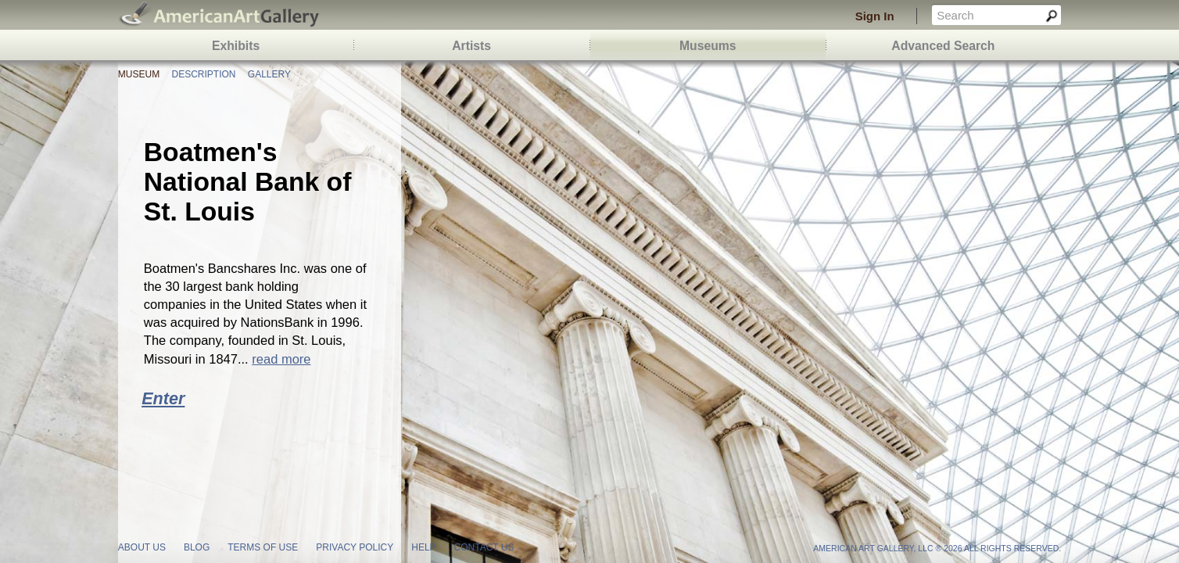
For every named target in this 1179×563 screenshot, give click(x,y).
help (423, 547)
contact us (484, 547)
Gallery (269, 74)
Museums (707, 45)
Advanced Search (942, 45)
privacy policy (354, 547)
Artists (471, 45)
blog (197, 547)
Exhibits (236, 45)
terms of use (263, 547)
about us (142, 547)
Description (203, 74)
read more (281, 359)
